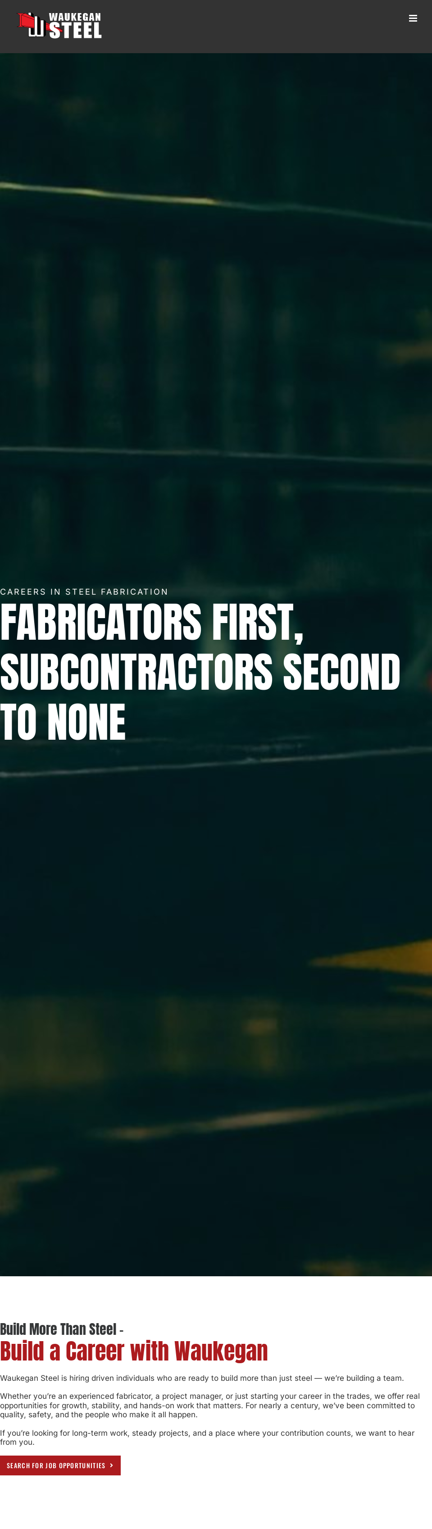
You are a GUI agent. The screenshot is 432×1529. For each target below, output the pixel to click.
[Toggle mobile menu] (413, 18)
